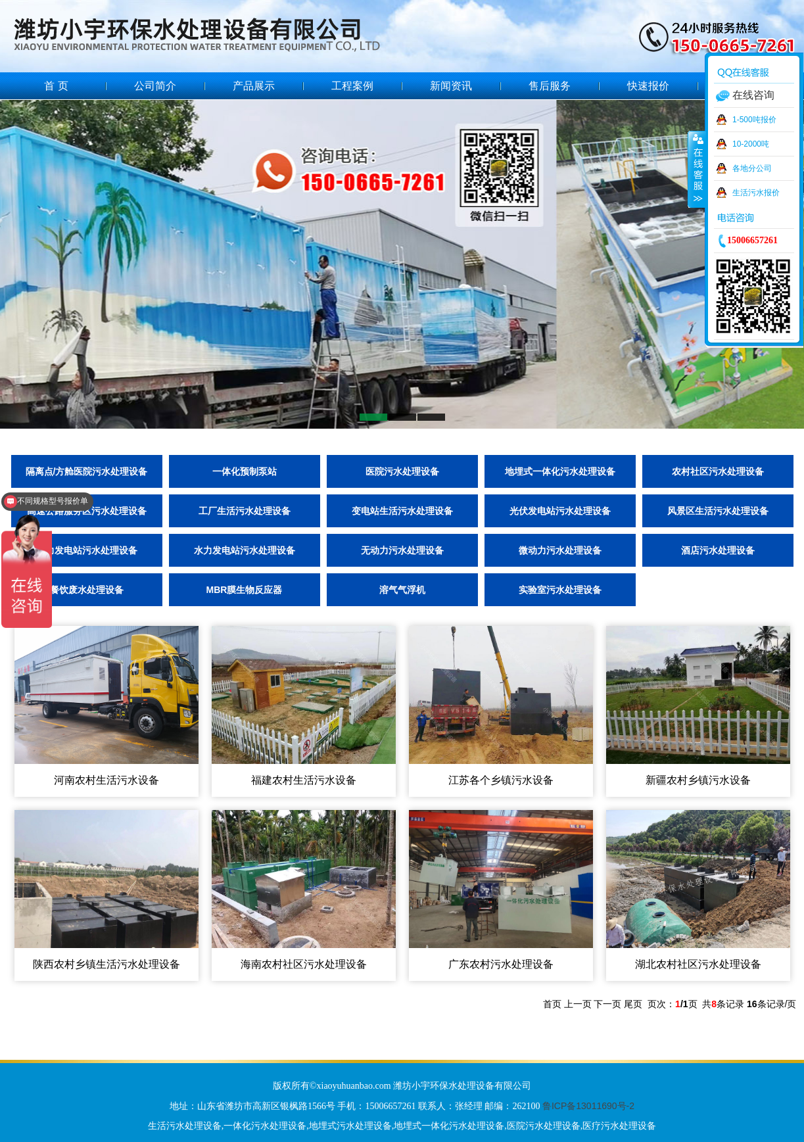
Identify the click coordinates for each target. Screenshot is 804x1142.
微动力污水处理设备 (560, 550)
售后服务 (550, 85)
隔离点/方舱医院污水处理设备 (87, 471)
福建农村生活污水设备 (303, 780)
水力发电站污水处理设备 (244, 550)
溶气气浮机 (402, 589)
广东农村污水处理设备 (501, 964)
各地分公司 (752, 168)
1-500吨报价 (754, 119)
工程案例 (352, 85)
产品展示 (254, 85)
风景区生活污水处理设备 (718, 511)
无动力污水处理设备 (402, 550)
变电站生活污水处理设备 (402, 511)
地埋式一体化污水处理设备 (560, 471)
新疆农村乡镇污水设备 (698, 780)
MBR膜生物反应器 (244, 589)
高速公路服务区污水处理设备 (87, 511)
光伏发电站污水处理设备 (560, 511)
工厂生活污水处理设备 (245, 511)
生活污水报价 (756, 192)
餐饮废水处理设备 (87, 589)
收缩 (697, 169)
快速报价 (648, 85)
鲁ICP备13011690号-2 (588, 1106)
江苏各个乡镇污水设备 (501, 780)
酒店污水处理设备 (718, 550)
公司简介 (155, 85)
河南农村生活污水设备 (106, 780)
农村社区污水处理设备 (718, 471)
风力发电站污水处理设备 (86, 550)
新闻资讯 (451, 85)
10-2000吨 (750, 144)
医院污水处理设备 (402, 471)
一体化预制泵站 (244, 471)
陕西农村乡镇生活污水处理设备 (106, 964)
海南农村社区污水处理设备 (304, 964)
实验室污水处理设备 (560, 589)
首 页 (56, 85)
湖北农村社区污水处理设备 (698, 964)
